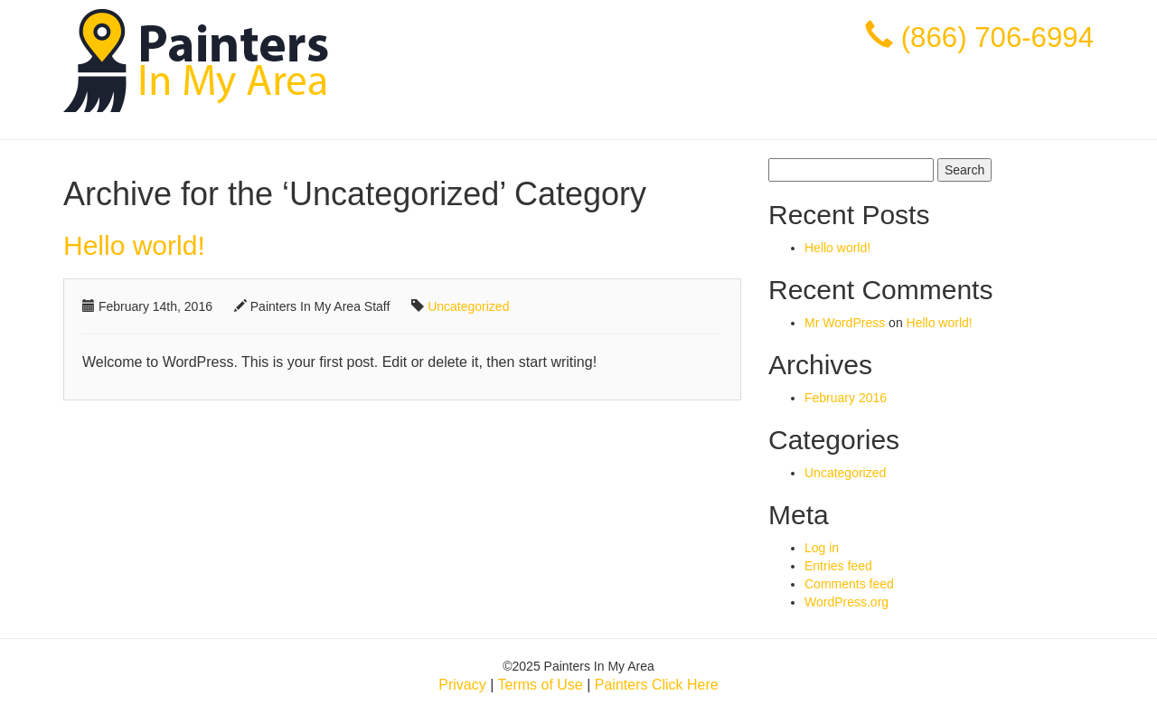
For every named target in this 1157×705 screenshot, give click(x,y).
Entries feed (838, 566)
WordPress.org (846, 602)
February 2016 (845, 397)
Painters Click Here (657, 684)
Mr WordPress (844, 322)
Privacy (461, 684)
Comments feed (849, 584)
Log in (821, 547)
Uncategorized (468, 306)
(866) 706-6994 (997, 37)
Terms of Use (539, 684)
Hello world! (134, 245)
